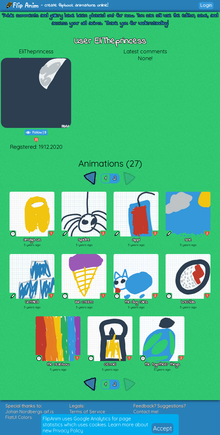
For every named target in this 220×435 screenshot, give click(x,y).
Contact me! (145, 411)
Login (206, 5)
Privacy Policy (68, 431)
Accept (162, 428)
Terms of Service (87, 411)
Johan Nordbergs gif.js (29, 411)
